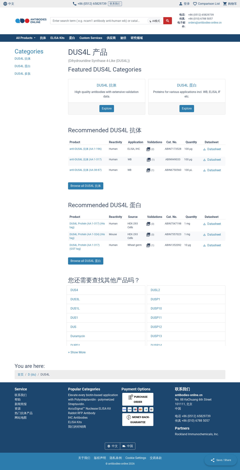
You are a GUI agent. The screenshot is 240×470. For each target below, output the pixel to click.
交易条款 (156, 458)
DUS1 (74, 317)
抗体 (43, 38)
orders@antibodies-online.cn (205, 22)
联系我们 (115, 3)
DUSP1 (155, 299)
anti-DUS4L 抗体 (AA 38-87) (86, 169)
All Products (24, 38)
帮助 (18, 399)
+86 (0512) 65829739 (89, 4)
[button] (77, 352)
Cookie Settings (135, 458)
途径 (123, 38)
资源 (18, 408)
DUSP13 (156, 336)
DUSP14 (156, 345)
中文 (8, 4)
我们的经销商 (77, 426)
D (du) (32, 374)
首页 (21, 374)
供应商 (111, 38)
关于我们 (84, 458)
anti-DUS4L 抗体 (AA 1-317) (86, 159)
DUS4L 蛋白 (187, 85)
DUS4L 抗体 (106, 85)
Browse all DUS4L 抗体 (85, 186)
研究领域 (137, 38)
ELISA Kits (57, 38)
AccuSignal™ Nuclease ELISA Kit (89, 408)
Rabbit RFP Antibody (81, 413)
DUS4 (74, 290)
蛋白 (72, 38)
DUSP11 (156, 317)
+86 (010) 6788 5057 (196, 420)
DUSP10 (156, 308)
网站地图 (21, 417)
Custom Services (91, 38)
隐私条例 (116, 458)
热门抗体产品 (24, 413)
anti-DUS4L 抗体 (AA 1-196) (86, 148)
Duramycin (77, 336)
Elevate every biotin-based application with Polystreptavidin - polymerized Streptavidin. (93, 399)
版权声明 (100, 458)
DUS (73, 327)
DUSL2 (155, 290)
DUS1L (75, 308)
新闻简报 (21, 404)
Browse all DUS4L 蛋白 (85, 261)
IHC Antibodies (78, 417)
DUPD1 (75, 345)
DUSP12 (156, 327)
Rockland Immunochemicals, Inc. (197, 434)
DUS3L (75, 299)
